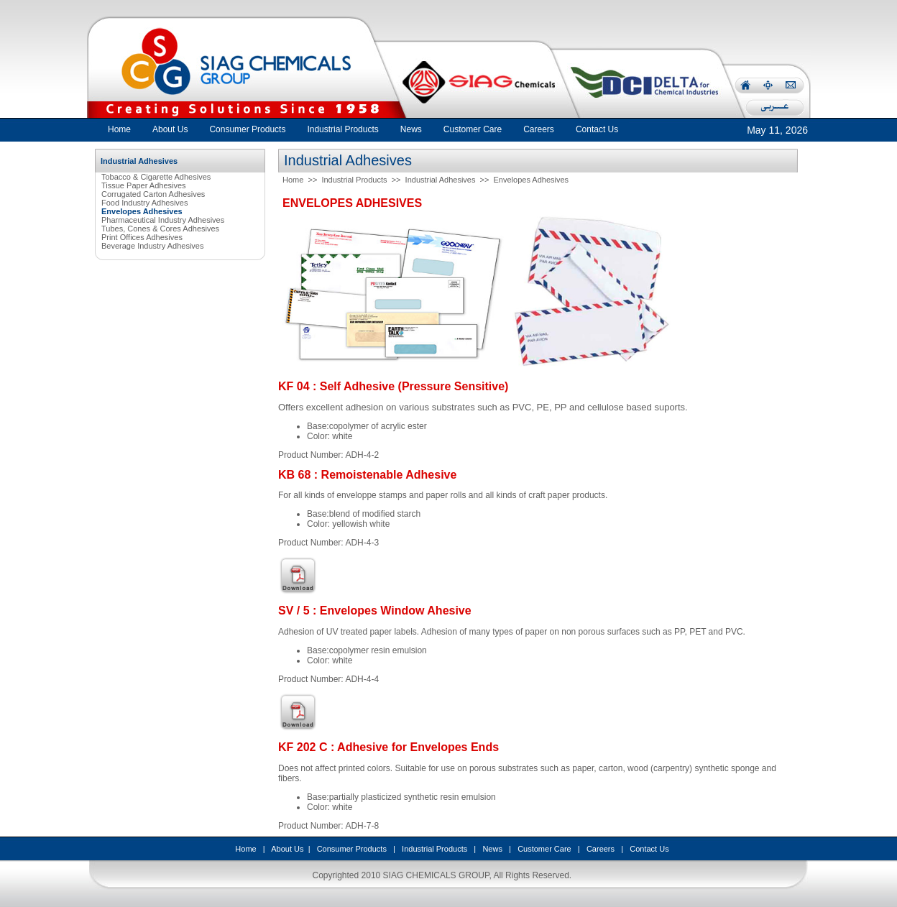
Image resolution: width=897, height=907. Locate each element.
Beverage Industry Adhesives (152, 245)
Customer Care (544, 848)
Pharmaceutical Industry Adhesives (162, 220)
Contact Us (649, 848)
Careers (600, 848)
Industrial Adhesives (440, 179)
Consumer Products (352, 848)
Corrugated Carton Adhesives (153, 194)
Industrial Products (354, 179)
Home (119, 129)
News (492, 848)
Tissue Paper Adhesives (143, 185)
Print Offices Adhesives (142, 237)
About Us (287, 848)
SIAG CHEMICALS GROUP (436, 875)
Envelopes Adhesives (531, 179)
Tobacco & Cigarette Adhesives (156, 176)
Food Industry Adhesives (144, 202)
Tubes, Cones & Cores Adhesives (160, 228)
